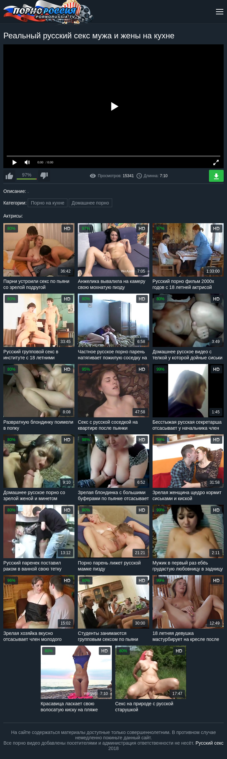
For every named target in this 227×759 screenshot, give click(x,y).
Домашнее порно (90, 203)
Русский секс (210, 743)
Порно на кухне (47, 203)
